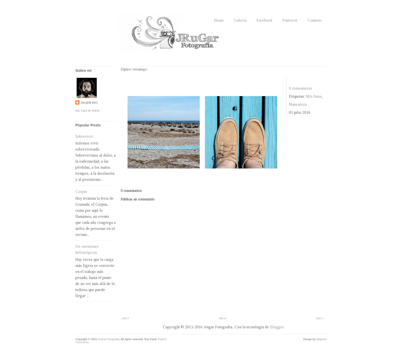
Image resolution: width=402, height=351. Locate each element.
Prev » (320, 318)
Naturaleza (298, 104)
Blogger (277, 327)
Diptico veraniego (134, 69)
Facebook (264, 20)
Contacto (314, 20)
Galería (240, 20)
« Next (125, 318)
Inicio (222, 318)
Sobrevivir (84, 136)
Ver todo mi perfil (87, 111)
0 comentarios (300, 88)
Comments (82, 342)
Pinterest (289, 20)
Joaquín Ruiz (89, 102)
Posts (161, 339)
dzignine (321, 339)
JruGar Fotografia (108, 339)
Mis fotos (314, 96)
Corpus (81, 191)
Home (219, 20)
